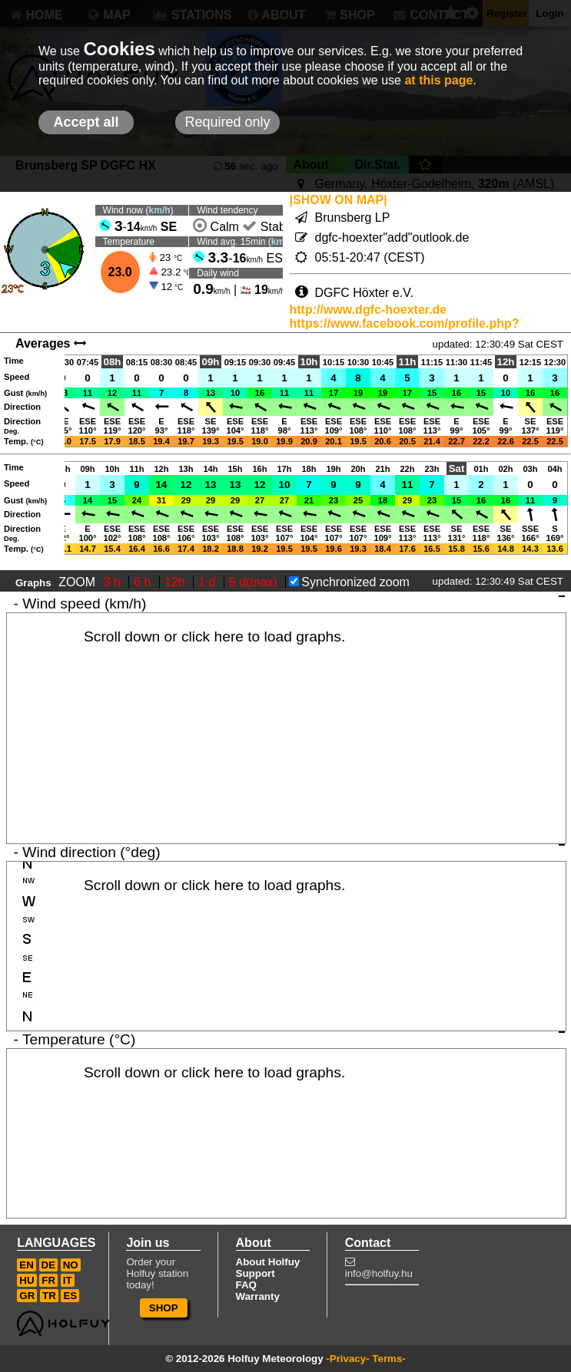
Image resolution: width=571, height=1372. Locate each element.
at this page (438, 80)
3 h (114, 582)
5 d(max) (255, 582)
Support (255, 1273)
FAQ (246, 1285)
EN (26, 1265)
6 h (144, 582)
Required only (227, 122)
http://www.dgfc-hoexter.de (368, 309)
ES (70, 1295)
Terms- (388, 1358)
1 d (208, 582)
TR (49, 1295)
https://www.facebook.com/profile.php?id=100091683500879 (405, 330)
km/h (160, 210)
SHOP (163, 1308)
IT (67, 1280)
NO (70, 1265)
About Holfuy (268, 1262)
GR (27, 1295)
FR (48, 1280)
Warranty (258, 1296)
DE (48, 1265)
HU (26, 1280)
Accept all (85, 122)
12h (176, 582)
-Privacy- (347, 1358)
